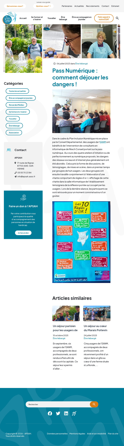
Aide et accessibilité (96, 433)
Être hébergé (63, 18)
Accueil (23, 18)
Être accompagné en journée (81, 18)
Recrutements (92, 6)
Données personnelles (57, 433)
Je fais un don (23, 233)
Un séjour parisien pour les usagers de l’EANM (65, 330)
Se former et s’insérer (18, 112)
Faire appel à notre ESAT (104, 18)
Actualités (79, 6)
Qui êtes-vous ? (42, 6)
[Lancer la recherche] (94, 404)
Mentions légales (77, 433)
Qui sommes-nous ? (15, 6)
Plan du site (113, 433)
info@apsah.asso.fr (26, 176)
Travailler (52, 18)
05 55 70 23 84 (24, 172)
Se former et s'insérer (37, 18)
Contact (105, 6)
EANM (103, 142)
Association (14, 132)
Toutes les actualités (17, 91)
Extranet (115, 6)
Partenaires (67, 6)
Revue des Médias (16, 105)
